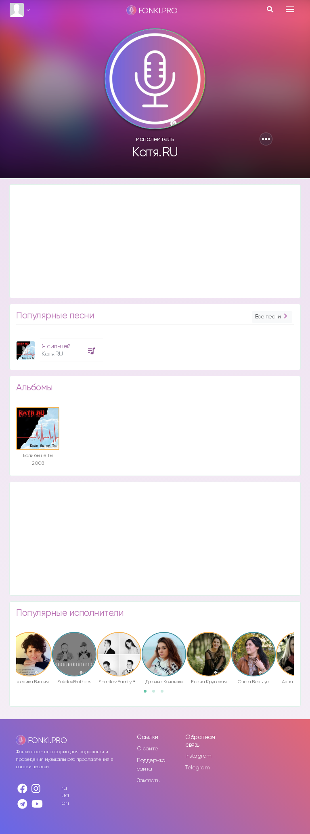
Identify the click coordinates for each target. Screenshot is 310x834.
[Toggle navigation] (290, 9)
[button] (266, 139)
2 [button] (156, 694)
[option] (58, 347)
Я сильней (56, 346)
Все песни (272, 317)
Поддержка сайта (151, 765)
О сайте (147, 749)
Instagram (198, 756)
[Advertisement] (155, 241)
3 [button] (165, 694)
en (65, 803)
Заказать (148, 780)
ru (64, 788)
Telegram (197, 768)
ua (65, 795)
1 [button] (148, 694)
